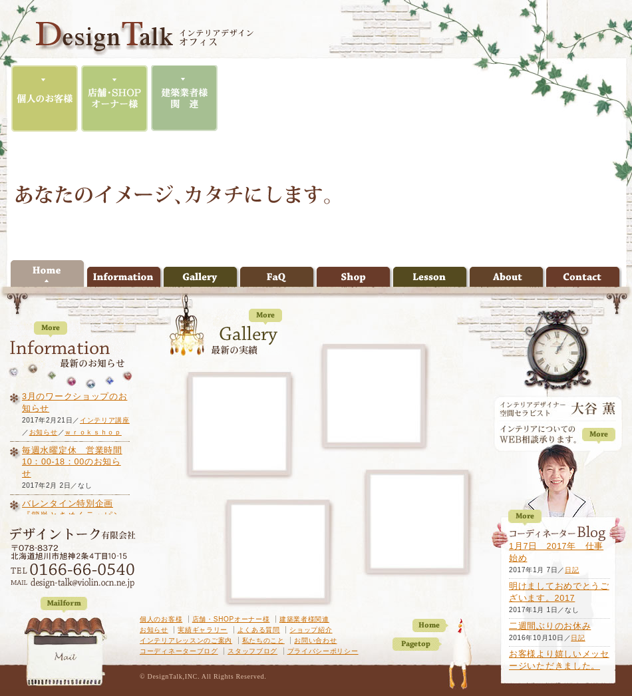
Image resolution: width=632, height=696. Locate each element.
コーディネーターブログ (179, 651)
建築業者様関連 (304, 619)
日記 (572, 570)
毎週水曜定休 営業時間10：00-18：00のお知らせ (72, 462)
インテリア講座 (105, 420)
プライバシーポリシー (323, 651)
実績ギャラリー (203, 629)
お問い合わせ (315, 640)
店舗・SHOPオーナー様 (231, 619)
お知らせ (154, 629)
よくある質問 (258, 629)
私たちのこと (263, 640)
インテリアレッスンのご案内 (186, 640)
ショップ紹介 (310, 629)
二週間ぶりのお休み (550, 626)
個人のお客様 (161, 619)
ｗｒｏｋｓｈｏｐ (93, 432)
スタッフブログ (252, 651)
